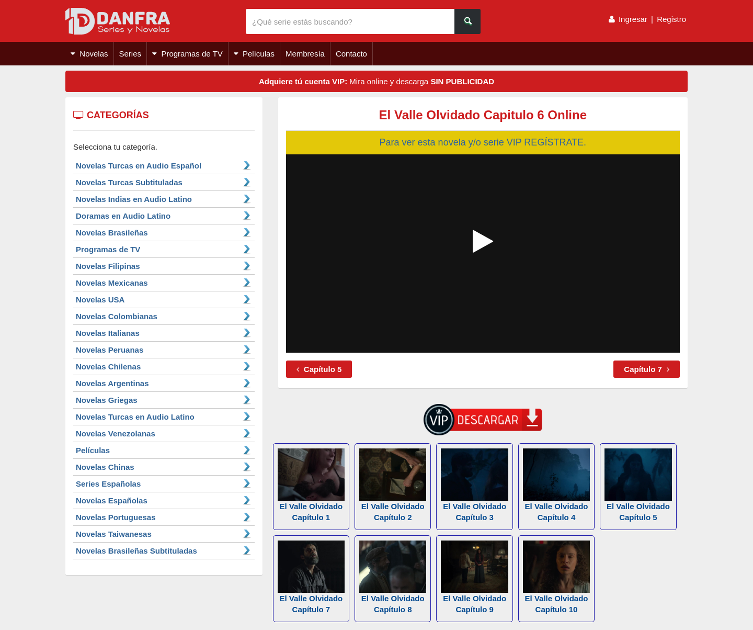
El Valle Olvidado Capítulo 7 (311, 577)
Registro (671, 19)
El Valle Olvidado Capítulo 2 (392, 485)
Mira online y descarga (376, 81)
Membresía (305, 53)
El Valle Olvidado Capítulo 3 (474, 485)
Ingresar (633, 19)
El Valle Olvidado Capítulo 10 (556, 577)
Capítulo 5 (319, 369)
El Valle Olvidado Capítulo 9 (474, 577)
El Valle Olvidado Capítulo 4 (556, 485)
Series (130, 53)
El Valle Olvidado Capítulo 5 (637, 485)
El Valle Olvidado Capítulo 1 (311, 485)
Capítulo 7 (646, 369)
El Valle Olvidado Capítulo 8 (392, 577)
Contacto (351, 53)
